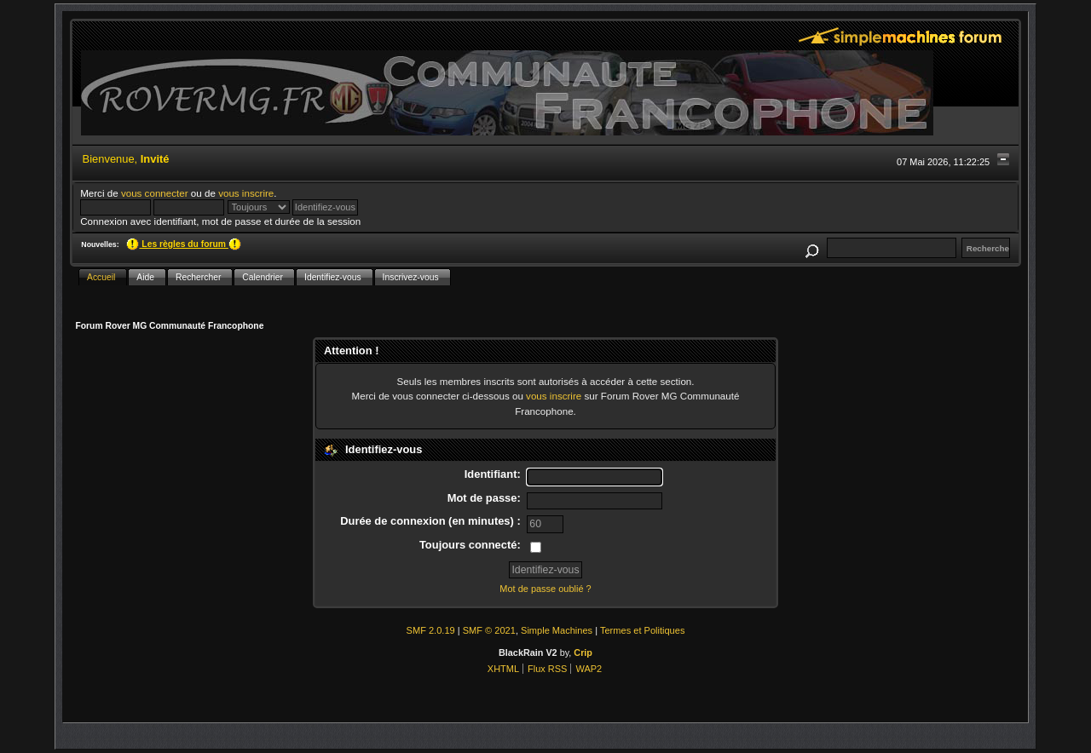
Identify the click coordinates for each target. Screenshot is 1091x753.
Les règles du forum (183, 244)
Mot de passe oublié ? (545, 588)
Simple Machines (556, 630)
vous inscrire (246, 192)
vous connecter (154, 192)
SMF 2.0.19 (431, 630)
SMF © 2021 (489, 630)
